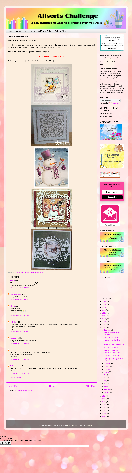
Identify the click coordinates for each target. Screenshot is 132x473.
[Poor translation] (7, 443)
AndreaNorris (14, 366)
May (105, 381)
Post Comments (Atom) (24, 390)
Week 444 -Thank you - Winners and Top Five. (112, 351)
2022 (104, 313)
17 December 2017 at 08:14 (19, 373)
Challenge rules (21, 31)
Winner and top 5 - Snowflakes (114, 345)
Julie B (12, 280)
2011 (104, 410)
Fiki (16, 313)
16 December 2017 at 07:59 (19, 331)
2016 (104, 396)
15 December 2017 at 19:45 (19, 300)
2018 (104, 324)
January (107, 392)
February (107, 389)
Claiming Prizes (60, 31)
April (106, 383)
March (106, 386)
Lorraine (13, 350)
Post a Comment (15, 377)
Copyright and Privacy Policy (40, 31)
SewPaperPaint (15, 294)
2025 (104, 304)
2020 (104, 319)
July (105, 375)
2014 (104, 402)
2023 (104, 310)
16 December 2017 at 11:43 (19, 343)
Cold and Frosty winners (112, 337)
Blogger (89, 425)
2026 (104, 301)
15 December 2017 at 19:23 (19, 288)
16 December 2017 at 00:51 (19, 316)
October (107, 366)
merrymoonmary (72, 425)
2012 (104, 407)
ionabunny (13, 338)
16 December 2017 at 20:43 (19, 359)
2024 (104, 307)
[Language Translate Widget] (110, 100)
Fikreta (12, 306)
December (107, 330)
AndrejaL (13, 322)
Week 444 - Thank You (111, 355)
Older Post (90, 386)
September (108, 369)
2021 (104, 316)
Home (10, 31)
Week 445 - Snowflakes (111, 347)
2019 (104, 321)
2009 (104, 416)
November (107, 363)
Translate (113, 103)
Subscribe (112, 197)
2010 (104, 413)
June (106, 378)
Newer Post (13, 386)
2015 (104, 399)
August (106, 372)
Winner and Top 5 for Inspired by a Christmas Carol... (113, 359)
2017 (104, 327)
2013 (104, 404)
